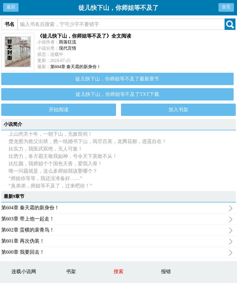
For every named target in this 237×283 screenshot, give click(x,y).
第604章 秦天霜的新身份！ (75, 66)
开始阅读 (59, 109)
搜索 (118, 271)
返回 (10, 7)
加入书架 (178, 109)
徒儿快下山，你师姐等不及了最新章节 (117, 78)
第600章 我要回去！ (117, 252)
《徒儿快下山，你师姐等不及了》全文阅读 (84, 36)
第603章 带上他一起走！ (117, 219)
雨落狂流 (67, 42)
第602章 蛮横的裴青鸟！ (117, 230)
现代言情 (67, 48)
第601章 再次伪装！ (117, 241)
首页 (226, 7)
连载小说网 (23, 271)
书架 (71, 271)
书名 (10, 24)
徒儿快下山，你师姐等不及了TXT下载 (117, 94)
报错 (166, 271)
